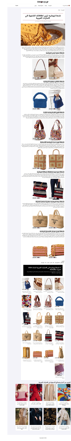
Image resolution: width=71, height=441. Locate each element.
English (9, 5)
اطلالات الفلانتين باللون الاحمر (28, 403)
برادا (38, 262)
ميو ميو (41, 262)
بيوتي (28, 5)
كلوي (43, 262)
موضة (38, 5)
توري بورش (35, 262)
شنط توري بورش (50, 262)
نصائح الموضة (33, 5)
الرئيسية (42, 5)
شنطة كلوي (54, 262)
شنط (52, 9)
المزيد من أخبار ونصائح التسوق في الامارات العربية (47, 382)
